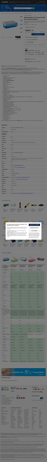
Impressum (36, 237)
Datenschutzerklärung (32, 237)
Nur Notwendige (34, 230)
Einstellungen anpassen (34, 227)
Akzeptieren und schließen (34, 224)
